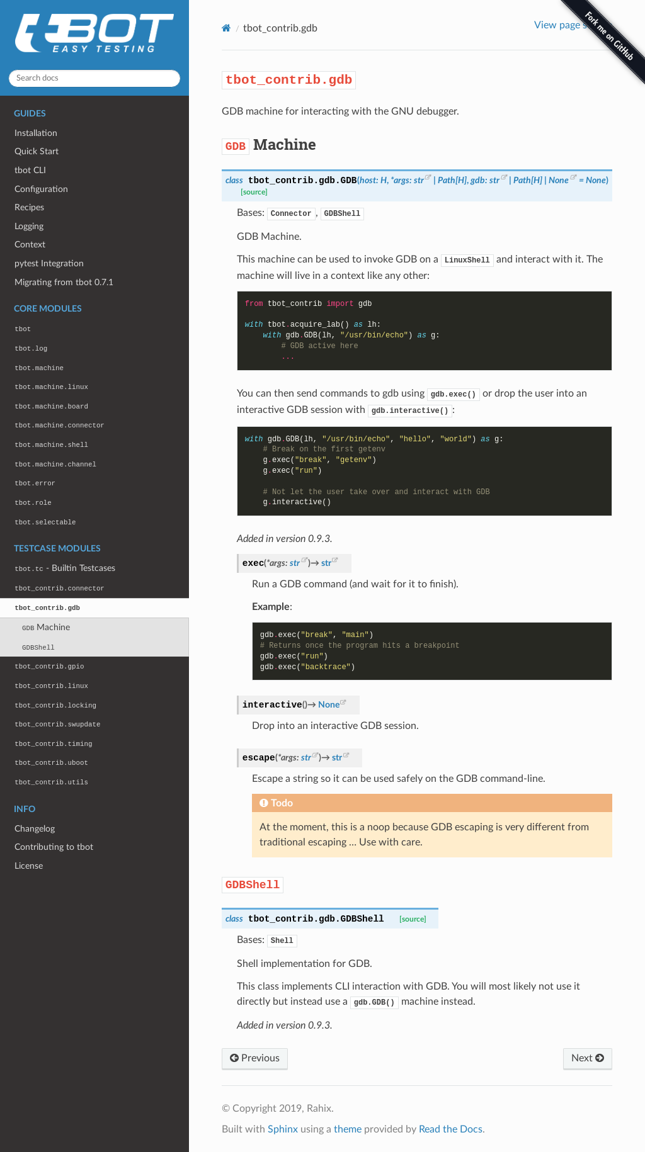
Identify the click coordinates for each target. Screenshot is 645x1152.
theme (348, 1129)
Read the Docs (450, 1129)
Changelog (34, 828)
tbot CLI (30, 170)
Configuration (41, 189)
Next (587, 1058)
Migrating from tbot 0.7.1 (63, 282)
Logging (28, 226)
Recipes (29, 207)
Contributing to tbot (53, 847)
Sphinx (283, 1129)
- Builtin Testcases (64, 568)
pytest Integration (49, 263)
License (28, 866)
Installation (35, 133)
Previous (255, 1058)
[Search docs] (94, 78)
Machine (46, 627)
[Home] (226, 28)
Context (29, 244)
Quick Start (36, 151)
